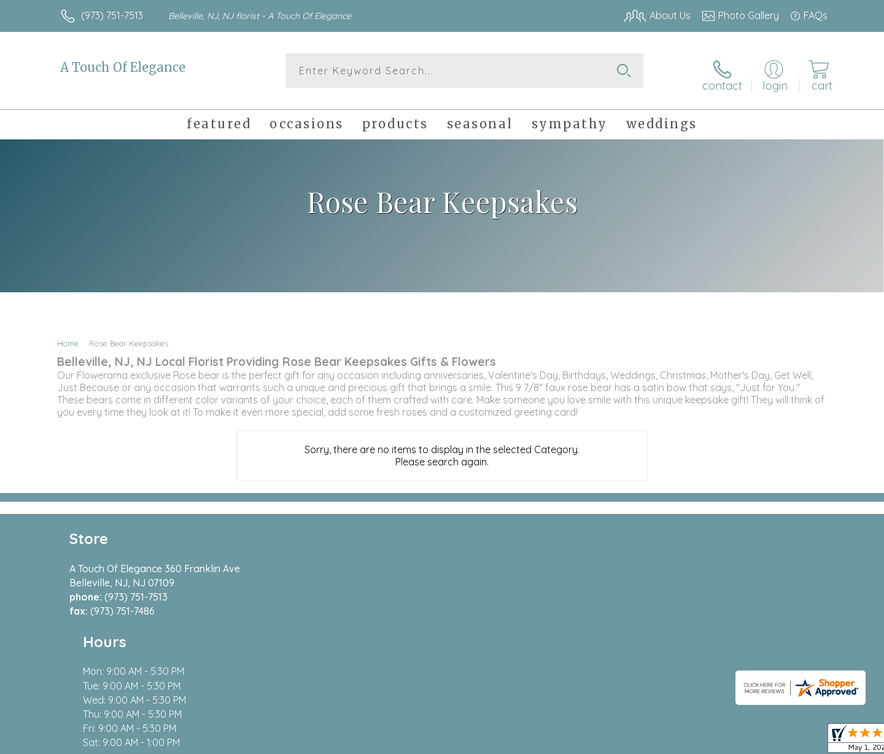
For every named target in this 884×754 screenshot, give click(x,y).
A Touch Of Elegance (122, 67)
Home (68, 336)
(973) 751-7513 (112, 15)
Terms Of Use (558, 741)
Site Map (794, 741)
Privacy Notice (631, 741)
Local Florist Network (719, 741)
